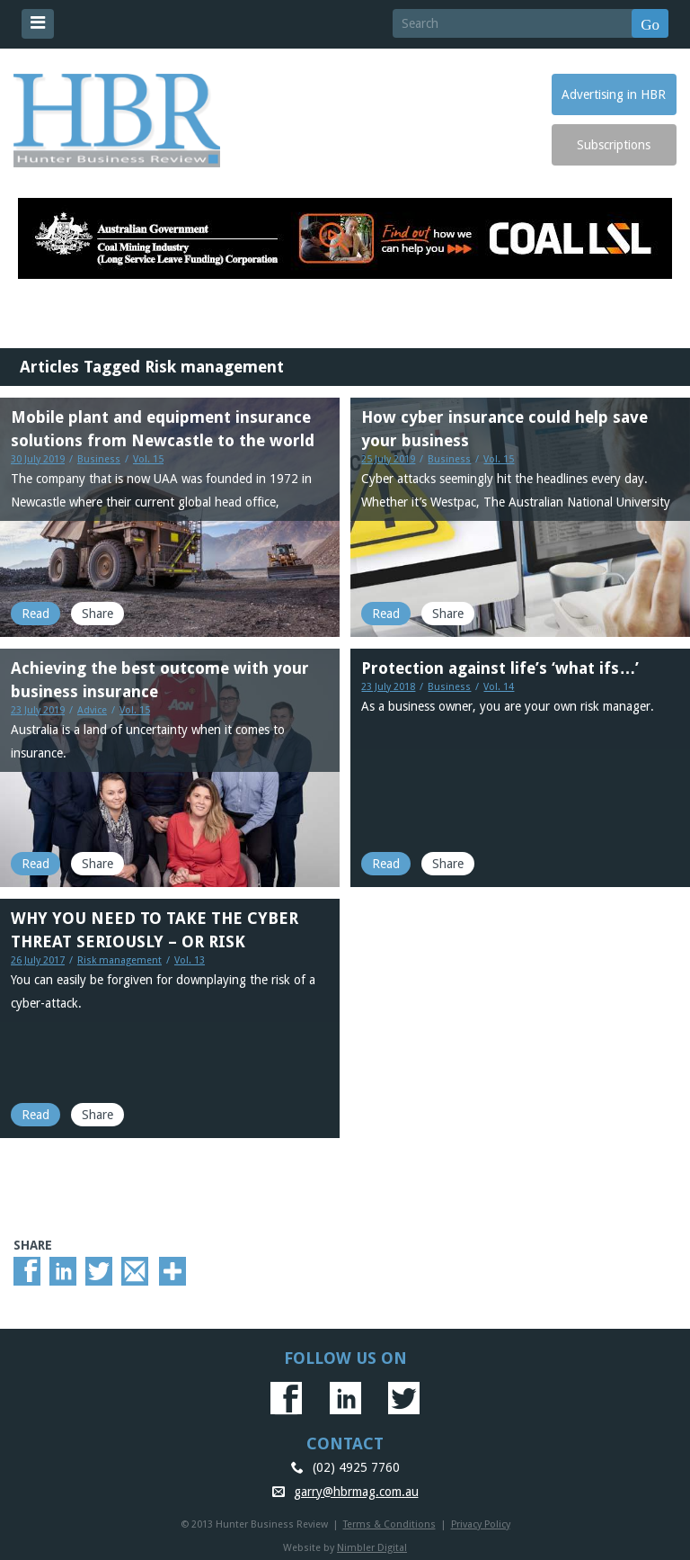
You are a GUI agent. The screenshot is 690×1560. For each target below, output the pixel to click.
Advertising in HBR (614, 94)
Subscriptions (613, 145)
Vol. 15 (148, 459)
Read (35, 613)
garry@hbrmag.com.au (356, 1491)
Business (98, 459)
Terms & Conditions (389, 1524)
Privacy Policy (480, 1524)
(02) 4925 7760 (356, 1467)
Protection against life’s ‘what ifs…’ (500, 668)
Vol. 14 (498, 687)
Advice (92, 710)
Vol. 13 (189, 960)
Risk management (119, 960)
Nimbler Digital (372, 1548)
